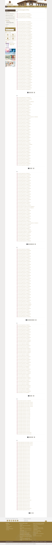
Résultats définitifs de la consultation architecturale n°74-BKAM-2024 (26, 101)
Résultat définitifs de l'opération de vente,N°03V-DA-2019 (24, 508)
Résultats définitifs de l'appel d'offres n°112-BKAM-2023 (24, 232)
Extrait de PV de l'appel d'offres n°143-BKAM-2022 (24, 293)
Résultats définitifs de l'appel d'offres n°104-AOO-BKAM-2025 (25, 60)
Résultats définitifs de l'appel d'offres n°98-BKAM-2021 (24, 341)
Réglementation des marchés (9, 15)
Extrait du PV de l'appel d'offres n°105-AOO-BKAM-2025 (24, 27)
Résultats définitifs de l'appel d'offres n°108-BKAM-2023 (24, 191)
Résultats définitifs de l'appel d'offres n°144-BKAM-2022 (24, 316)
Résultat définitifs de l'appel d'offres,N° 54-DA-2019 (24, 479)
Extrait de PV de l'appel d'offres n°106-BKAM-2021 (24, 370)
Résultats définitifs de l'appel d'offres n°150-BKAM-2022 (24, 250)
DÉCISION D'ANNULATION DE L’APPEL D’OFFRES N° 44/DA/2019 (25, 443)
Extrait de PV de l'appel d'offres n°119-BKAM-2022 (24, 268)
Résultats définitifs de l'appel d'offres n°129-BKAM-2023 (24, 199)
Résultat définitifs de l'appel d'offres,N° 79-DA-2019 (24, 468)
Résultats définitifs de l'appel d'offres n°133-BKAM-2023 (24, 213)
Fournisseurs (7, 24)
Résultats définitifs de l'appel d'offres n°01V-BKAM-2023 (24, 305)
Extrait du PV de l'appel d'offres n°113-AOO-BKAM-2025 (24, 61)
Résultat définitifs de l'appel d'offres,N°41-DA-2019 (24, 505)
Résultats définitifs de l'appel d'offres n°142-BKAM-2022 (24, 272)
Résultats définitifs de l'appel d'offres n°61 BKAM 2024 (24, 155)
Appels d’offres (8, 12)
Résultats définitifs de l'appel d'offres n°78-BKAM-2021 (24, 377)
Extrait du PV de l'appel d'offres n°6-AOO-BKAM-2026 (24, 16)
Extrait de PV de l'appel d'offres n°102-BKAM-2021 (24, 330)
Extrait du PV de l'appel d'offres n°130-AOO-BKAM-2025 (24, 72)
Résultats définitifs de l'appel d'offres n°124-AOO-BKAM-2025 (25, 49)
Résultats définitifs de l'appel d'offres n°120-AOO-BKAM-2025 (25, 57)
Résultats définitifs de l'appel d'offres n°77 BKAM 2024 (24, 126)
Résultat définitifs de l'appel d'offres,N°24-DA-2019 (24, 501)
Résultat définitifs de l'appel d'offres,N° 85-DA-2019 (24, 461)
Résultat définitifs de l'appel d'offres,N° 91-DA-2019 (24, 453)
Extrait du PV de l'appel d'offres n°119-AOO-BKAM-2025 (24, 42)
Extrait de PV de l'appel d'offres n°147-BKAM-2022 (24, 301)
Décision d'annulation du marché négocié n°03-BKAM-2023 (24, 304)
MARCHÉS (32, 6)
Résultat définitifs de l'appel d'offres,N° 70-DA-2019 (24, 472)
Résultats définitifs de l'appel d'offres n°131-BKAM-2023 (24, 224)
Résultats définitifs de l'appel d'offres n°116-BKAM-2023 (24, 235)
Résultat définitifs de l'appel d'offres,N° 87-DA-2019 (24, 454)
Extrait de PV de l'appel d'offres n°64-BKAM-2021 (23, 384)
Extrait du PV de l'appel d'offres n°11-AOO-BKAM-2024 (24, 97)
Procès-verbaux (11, 8)
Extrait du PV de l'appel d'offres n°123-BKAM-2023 (24, 203)
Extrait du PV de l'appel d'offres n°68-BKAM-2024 (23, 111)
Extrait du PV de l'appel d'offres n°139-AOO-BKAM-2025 (24, 39)
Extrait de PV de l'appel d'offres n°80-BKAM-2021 (23, 333)
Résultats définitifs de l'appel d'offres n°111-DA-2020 (24, 414)
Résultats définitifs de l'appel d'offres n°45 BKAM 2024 (24, 137)
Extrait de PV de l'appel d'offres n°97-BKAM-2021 (23, 374)
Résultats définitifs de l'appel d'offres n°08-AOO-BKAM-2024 (25, 104)
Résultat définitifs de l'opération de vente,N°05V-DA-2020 (24, 432)
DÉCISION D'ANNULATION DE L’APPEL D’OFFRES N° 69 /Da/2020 (25, 406)
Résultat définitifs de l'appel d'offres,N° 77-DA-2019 (24, 465)
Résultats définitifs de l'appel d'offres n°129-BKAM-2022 (24, 283)
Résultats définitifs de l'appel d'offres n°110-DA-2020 (24, 413)
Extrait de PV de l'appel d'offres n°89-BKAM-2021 (23, 344)
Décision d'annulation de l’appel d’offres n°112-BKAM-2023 (24, 231)
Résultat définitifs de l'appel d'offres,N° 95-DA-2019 (24, 450)
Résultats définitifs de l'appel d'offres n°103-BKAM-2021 (24, 337)
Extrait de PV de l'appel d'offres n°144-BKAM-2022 (24, 315)
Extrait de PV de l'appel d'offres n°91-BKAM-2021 (23, 355)
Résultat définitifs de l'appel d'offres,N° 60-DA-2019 (24, 476)
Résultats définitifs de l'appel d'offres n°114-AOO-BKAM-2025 (25, 82)
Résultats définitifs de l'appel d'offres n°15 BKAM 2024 (24, 118)
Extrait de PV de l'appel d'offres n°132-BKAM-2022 (24, 290)
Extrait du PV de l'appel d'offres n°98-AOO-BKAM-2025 (24, 86)
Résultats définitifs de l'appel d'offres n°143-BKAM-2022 (24, 294)
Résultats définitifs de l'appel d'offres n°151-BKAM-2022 (24, 286)
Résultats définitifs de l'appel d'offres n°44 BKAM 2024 (24, 163)
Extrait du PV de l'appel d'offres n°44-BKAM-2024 (23, 162)
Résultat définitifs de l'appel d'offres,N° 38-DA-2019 (24, 486)
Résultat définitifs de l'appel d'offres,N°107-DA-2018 (24, 497)
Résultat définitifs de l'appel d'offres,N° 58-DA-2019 (24, 457)
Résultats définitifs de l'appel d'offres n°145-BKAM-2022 (24, 297)
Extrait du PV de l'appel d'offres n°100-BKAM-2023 (24, 217)
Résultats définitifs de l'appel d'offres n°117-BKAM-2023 (24, 177)
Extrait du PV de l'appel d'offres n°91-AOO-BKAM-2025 (24, 53)
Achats (8, 8)
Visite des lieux (8, 21)
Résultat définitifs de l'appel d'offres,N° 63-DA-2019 (24, 464)
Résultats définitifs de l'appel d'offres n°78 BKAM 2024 (24, 115)
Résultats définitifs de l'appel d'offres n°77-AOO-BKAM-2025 (25, 79)
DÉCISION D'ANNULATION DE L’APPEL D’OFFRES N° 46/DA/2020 (25, 402)
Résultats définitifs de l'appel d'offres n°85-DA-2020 (24, 410)
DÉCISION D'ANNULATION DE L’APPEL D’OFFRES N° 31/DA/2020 (25, 403)
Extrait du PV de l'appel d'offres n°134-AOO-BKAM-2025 (24, 24)
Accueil (6, 8)
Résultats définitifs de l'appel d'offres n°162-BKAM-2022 (24, 253)
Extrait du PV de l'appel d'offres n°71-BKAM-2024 (23, 100)
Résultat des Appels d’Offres (10, 22)
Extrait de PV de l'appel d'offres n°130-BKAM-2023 (24, 228)
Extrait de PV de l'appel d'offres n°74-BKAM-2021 (23, 363)
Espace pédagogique (8, 65)
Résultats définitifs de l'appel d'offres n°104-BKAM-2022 (24, 308)
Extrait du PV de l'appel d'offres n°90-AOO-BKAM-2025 (24, 89)
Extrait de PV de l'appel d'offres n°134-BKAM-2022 (24, 257)
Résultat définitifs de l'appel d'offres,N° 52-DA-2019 (24, 483)
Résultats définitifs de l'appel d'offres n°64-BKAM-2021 (24, 385)
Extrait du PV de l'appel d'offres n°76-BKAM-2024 (23, 148)
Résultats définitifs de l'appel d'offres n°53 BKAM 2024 (24, 152)
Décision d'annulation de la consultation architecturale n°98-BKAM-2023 (26, 206)
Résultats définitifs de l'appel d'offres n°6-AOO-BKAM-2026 (25, 17)
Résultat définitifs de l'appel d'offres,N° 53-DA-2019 (24, 490)
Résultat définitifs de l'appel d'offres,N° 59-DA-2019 (24, 475)
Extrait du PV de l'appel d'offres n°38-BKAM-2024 (23, 159)
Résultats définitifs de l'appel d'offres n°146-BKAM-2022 (24, 275)
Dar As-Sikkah (8, 52)
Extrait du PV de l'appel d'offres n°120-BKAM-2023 (24, 184)
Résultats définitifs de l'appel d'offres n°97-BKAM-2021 (24, 373)
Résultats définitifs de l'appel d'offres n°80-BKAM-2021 (24, 334)
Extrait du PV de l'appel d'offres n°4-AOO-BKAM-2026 (24, 13)
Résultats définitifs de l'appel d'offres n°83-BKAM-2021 (24, 381)
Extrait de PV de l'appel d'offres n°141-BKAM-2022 (24, 312)
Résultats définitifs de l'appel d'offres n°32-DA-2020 (24, 428)
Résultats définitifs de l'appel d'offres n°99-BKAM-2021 (24, 348)
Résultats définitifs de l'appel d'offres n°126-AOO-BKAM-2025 (25, 68)
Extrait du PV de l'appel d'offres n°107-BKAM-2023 (24, 173)
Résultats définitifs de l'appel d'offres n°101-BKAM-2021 (24, 326)
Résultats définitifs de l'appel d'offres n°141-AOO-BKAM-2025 (25, 38)
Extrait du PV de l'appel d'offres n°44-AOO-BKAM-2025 (24, 50)
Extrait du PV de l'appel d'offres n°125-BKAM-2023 (24, 192)
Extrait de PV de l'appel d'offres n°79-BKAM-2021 (23, 388)
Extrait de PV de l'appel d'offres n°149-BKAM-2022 (24, 260)
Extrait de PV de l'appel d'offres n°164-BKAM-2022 (24, 279)
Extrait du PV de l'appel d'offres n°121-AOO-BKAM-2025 (24, 75)
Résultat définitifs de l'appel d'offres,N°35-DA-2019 (24, 494)
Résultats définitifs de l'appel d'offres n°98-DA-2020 (24, 425)
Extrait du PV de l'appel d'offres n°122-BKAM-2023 (24, 195)
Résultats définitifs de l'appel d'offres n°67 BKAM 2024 (24, 129)
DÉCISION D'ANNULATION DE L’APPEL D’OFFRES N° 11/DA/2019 (25, 442)
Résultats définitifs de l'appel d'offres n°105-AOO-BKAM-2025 (25, 28)
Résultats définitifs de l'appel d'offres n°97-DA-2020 (24, 417)
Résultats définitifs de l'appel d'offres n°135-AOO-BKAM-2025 (25, 46)
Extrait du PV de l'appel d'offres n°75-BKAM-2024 (23, 130)
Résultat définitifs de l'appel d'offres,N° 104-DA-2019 (24, 446)
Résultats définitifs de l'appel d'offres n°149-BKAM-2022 (24, 261)
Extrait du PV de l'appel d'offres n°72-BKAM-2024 (23, 122)
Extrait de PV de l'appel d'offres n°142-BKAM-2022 (24, 271)
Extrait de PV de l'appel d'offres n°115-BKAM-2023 (24, 239)
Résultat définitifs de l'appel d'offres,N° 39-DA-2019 (24, 487)
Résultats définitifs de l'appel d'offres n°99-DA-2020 (24, 424)
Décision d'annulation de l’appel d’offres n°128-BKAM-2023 (24, 35)
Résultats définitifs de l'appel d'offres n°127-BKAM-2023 (24, 188)
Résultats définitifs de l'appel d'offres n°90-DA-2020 (24, 421)
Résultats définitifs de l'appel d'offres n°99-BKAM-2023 (24, 202)
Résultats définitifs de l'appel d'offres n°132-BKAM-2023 (24, 180)
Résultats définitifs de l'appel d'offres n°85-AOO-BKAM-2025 (25, 31)
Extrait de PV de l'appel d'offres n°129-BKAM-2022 (24, 282)
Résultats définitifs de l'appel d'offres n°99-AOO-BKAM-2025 (25, 71)
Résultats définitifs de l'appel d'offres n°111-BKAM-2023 (24, 210)
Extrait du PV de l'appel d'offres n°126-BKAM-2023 (24, 181)
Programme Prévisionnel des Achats (10, 18)
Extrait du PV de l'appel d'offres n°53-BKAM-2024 (23, 151)
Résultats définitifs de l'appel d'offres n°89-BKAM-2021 (24, 345)
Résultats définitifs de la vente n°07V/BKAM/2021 (23, 392)
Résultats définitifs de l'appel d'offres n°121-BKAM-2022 (24, 264)
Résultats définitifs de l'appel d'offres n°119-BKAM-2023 (24, 221)
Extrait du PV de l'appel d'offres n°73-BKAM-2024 (23, 133)
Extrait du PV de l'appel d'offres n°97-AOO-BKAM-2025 (24, 64)
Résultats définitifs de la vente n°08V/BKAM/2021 (23, 366)
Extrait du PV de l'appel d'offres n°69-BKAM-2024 (23, 119)
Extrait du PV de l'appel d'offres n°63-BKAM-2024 (23, 141)
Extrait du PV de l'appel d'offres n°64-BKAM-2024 (23, 108)
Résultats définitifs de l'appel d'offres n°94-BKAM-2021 (24, 359)
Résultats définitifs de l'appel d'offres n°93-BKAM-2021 (24, 352)
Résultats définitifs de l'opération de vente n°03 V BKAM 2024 (25, 144)
